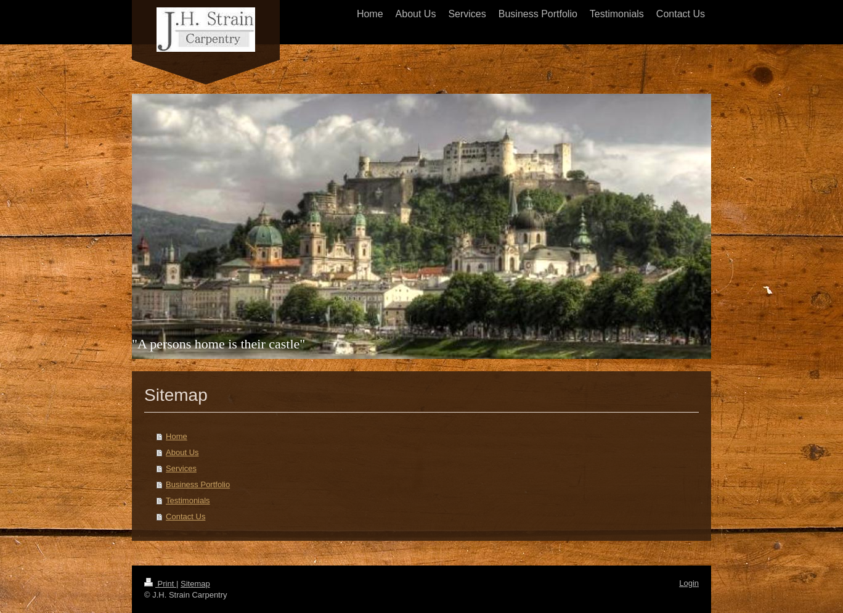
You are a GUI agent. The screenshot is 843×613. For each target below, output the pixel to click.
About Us (182, 452)
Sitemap (195, 583)
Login (689, 583)
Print (160, 583)
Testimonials (188, 500)
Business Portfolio (198, 484)
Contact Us (185, 516)
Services (181, 468)
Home (176, 436)
